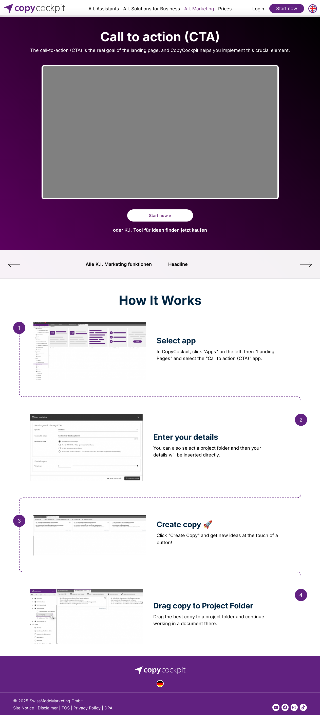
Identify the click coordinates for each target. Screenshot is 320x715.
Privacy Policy (87, 707)
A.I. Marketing (199, 8)
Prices (225, 8)
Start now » (160, 215)
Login (258, 8)
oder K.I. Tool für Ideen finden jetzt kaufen (160, 230)
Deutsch (160, 683)
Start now (286, 8)
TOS (66, 707)
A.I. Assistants (103, 8)
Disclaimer (48, 707)
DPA (108, 707)
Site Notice (23, 707)
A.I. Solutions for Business (151, 8)
